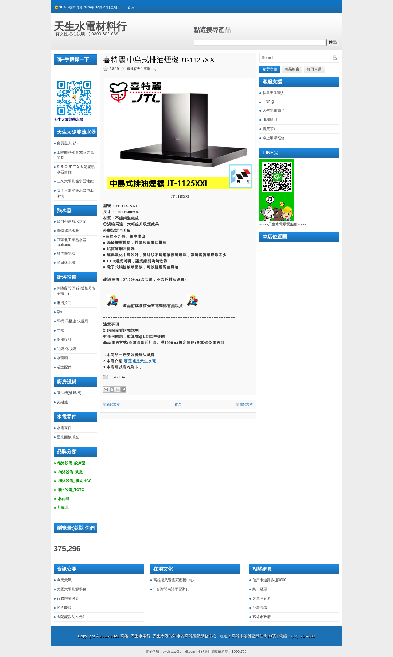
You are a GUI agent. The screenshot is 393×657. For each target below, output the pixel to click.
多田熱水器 (66, 262)
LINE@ (268, 102)
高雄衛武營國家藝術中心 (173, 580)
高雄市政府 (261, 617)
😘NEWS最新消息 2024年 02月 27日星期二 (87, 7)
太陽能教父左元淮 (71, 617)
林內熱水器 (66, 253)
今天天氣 (64, 580)
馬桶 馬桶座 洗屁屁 (72, 321)
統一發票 (259, 589)
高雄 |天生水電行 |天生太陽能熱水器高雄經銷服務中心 (168, 636)
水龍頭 (62, 358)
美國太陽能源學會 (71, 589)
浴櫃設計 (64, 339)
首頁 (131, 7)
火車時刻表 (261, 598)
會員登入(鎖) (67, 143)
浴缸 (60, 312)
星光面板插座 (68, 437)
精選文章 (270, 69)
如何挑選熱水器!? (71, 221)
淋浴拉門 (64, 303)
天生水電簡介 (274, 110)
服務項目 (270, 119)
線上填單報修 (274, 138)
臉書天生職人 (274, 93)
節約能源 (64, 607)
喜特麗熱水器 (68, 231)
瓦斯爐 (62, 402)
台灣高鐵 (259, 607)
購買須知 (270, 129)
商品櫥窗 (292, 69)
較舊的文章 (244, 404)
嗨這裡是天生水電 (140, 361)
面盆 (60, 330)
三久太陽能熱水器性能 (75, 181)
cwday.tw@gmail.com (178, 651)
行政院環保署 (68, 598)
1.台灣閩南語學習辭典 (171, 589)
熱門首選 (314, 69)
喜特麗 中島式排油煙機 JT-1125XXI (160, 59)
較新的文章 (111, 404)
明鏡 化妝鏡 (66, 349)
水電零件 (64, 428)
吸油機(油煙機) (69, 393)
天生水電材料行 (90, 26)
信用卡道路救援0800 (269, 580)
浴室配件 (64, 367)
